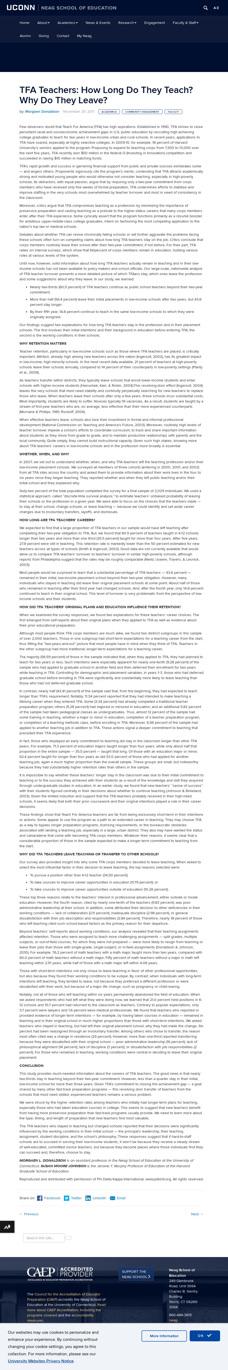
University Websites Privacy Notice (41, 1361)
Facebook (48, 1198)
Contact (63, 36)
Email (117, 1198)
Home (24, 22)
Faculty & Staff (186, 22)
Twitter (73, 1198)
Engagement (154, 22)
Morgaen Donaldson (42, 111)
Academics (68, 22)
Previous (28, 1214)
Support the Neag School (134, 1274)
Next (197, 1214)
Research (127, 22)
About (43, 22)
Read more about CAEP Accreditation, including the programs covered (66, 1309)
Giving (44, 36)
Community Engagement (142, 111)
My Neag (84, 36)
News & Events (98, 22)
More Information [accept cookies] (164, 1336)
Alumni (25, 36)
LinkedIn (95, 1198)
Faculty (173, 111)
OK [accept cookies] (205, 1335)
